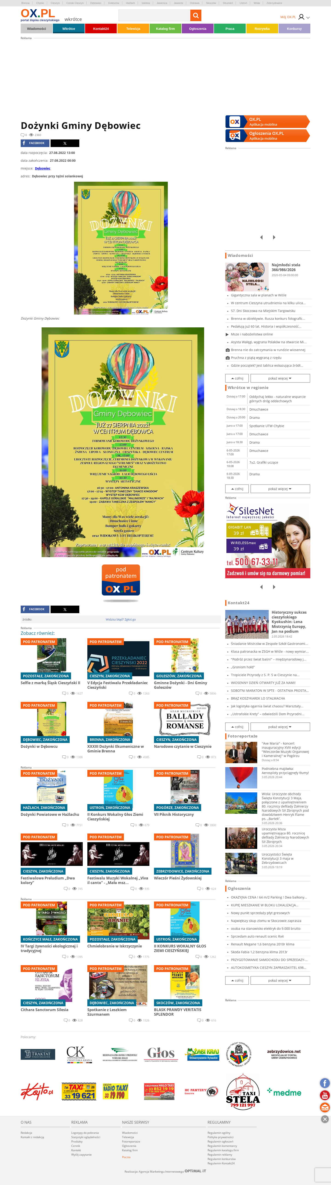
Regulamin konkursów (222, 1159)
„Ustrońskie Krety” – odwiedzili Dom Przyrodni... (267, 714)
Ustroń (243, 3)
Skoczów (211, 3)
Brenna (25, 3)
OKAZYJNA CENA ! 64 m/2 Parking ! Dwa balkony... (269, 897)
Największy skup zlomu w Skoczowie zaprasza (266, 921)
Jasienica (162, 3)
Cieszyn (55, 3)
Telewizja (133, 29)
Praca (229, 29)
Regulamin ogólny (219, 1133)
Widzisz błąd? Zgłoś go (121, 619)
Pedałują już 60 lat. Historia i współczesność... (266, 326)
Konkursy (294, 29)
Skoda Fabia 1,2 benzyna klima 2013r (259, 952)
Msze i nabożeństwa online (252, 334)
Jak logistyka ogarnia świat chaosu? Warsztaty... (267, 706)
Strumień (228, 3)
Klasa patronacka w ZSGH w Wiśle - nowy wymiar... (270, 651)
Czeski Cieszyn (75, 3)
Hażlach (130, 3)
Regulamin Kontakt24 (221, 1163)
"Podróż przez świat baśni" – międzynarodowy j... (268, 659)
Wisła (257, 3)
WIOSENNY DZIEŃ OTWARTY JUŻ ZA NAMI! (263, 682)
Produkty (77, 1141)
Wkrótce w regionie (248, 387)
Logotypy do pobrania (85, 1133)
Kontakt (76, 1150)
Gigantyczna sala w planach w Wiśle (258, 295)
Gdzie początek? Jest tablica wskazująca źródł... (267, 365)
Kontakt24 (101, 29)
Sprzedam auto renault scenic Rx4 (257, 936)
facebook (33, 143)
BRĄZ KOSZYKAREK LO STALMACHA (258, 698)
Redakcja (26, 1133)
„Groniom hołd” (243, 667)
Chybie (40, 3)
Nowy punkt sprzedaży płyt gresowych (260, 913)
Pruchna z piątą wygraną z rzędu (256, 357)
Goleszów (113, 3)
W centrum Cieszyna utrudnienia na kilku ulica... (268, 303)
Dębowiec (95, 3)
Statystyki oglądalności (85, 1137)
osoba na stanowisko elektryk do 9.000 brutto (265, 928)
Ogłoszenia (197, 29)
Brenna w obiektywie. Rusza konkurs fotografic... (268, 318)
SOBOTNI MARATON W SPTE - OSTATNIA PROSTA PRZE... (268, 690)
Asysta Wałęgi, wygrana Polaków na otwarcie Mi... (269, 342)
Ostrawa (194, 3)
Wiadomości (36, 29)
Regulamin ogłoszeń (220, 1141)
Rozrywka (262, 29)
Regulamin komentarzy (222, 1146)
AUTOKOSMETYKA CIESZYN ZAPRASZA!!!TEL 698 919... (267, 967)
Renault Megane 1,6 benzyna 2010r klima (262, 944)
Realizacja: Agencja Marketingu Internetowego (165, 1171)
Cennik (75, 1146)
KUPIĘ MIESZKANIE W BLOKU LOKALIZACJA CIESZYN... (263, 905)
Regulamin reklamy (220, 1155)
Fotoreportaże (243, 736)
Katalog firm (165, 29)
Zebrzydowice (274, 3)
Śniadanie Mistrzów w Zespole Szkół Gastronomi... (269, 643)
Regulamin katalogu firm (223, 1150)
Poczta (126, 1157)
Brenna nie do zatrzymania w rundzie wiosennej (268, 350)
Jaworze (178, 3)
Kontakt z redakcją (32, 1137)
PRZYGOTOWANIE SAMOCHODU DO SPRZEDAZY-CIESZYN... (268, 960)
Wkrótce (69, 29)
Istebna (146, 3)
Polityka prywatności (221, 1137)
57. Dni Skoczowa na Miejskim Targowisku (263, 311)
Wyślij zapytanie (81, 1155)
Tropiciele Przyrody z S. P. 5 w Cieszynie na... (265, 675)
